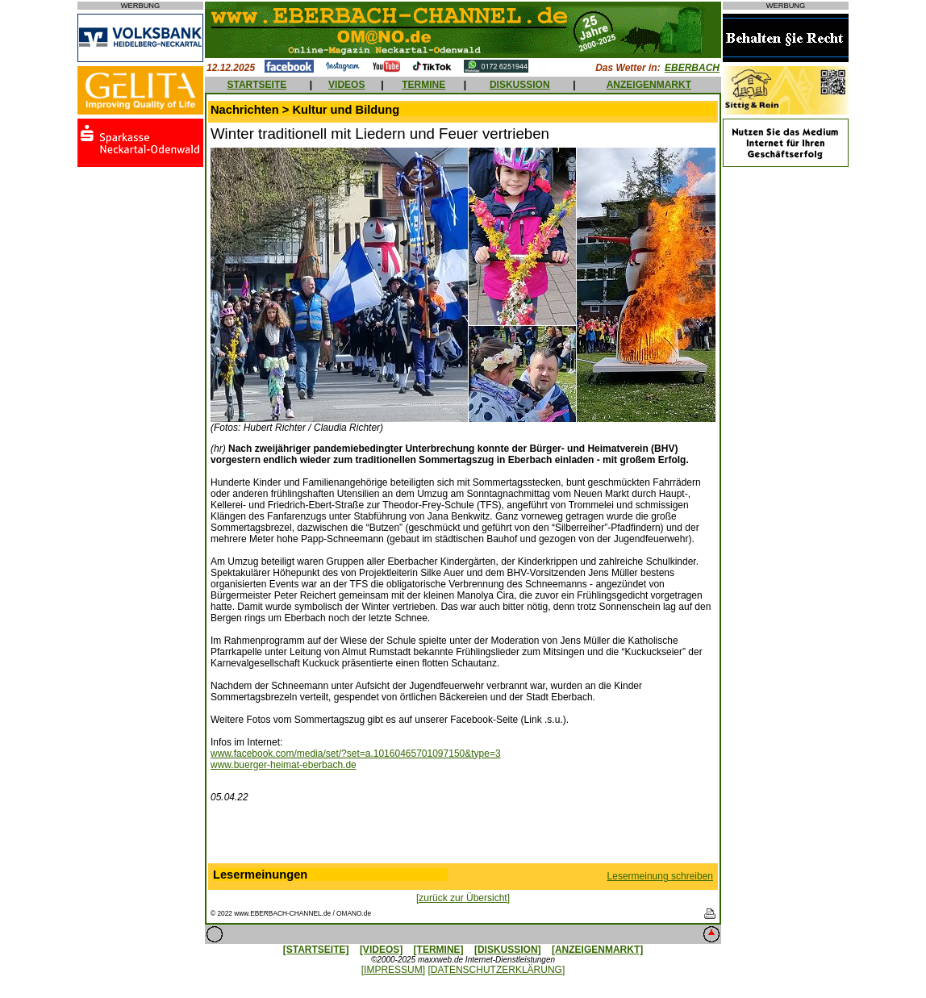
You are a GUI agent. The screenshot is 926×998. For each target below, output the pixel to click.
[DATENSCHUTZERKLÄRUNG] (496, 969)
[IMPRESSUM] (393, 969)
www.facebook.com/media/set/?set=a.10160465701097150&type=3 (356, 753)
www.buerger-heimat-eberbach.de (284, 764)
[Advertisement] (463, 836)
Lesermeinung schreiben (660, 876)
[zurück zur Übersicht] (463, 898)
